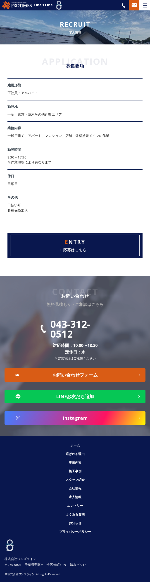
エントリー (75, 505)
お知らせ (75, 523)
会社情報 (75, 488)
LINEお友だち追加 (75, 396)
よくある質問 (75, 514)
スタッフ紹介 (75, 479)
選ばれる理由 (75, 454)
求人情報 (75, 497)
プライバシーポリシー (75, 531)
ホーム (75, 445)
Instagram (75, 418)
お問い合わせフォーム (75, 375)
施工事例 (75, 471)
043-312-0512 (70, 329)
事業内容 (75, 462)
